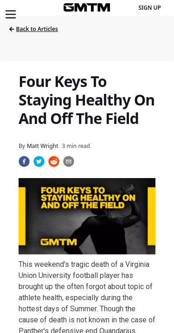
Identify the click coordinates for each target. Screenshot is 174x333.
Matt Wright (42, 146)
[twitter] (39, 161)
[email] (68, 161)
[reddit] (53, 161)
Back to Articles (33, 29)
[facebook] (24, 161)
